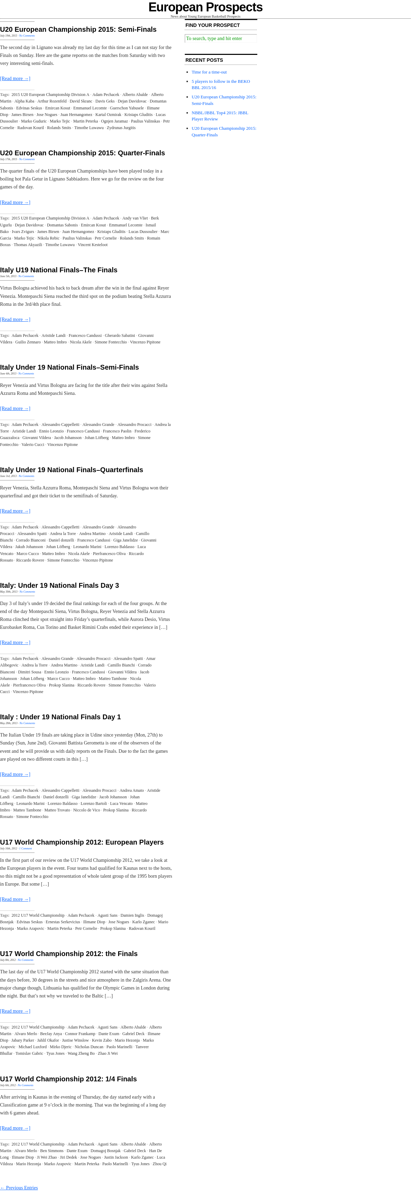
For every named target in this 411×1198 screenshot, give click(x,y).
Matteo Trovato (57, 810)
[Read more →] (15, 78)
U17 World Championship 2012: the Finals (69, 953)
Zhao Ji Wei (107, 1053)
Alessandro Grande (98, 424)
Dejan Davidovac (132, 101)
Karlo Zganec (143, 921)
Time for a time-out (209, 72)
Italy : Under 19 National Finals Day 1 (60, 717)
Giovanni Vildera (36, 437)
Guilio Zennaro (28, 342)
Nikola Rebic (49, 238)
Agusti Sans (107, 915)
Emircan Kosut (57, 108)
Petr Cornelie (106, 238)
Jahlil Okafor (48, 1040)
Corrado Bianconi (31, 540)
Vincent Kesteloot (92, 244)
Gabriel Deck (133, 1033)
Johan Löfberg (96, 437)
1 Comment (25, 848)
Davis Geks (105, 101)
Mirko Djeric (60, 1046)
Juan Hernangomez (76, 114)
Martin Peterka (85, 121)
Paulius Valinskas (145, 121)
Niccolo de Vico (86, 810)
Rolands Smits (59, 127)
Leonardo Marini (87, 546)
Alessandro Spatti (32, 533)
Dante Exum (108, 1033)
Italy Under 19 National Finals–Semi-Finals (69, 367)
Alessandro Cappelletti (60, 424)
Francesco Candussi (85, 335)
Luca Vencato (121, 803)
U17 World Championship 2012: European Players (82, 842)
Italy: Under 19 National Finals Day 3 (59, 585)
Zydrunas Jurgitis (121, 127)
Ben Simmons (52, 1150)
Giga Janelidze (125, 540)
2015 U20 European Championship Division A (50, 94)
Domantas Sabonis (62, 225)
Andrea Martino (92, 533)
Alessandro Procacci (134, 424)
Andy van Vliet (135, 218)
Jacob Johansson (68, 437)
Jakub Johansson (29, 546)
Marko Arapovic (30, 928)
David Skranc (81, 101)
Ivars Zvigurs (23, 231)
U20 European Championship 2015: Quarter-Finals (82, 153)
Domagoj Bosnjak (105, 1150)
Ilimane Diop (94, 921)
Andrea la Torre (63, 533)
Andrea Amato (132, 790)
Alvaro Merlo (26, 1033)
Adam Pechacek (106, 94)
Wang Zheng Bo (81, 1053)
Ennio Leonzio (51, 431)
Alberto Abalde (135, 94)
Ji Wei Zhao (47, 1157)
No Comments (27, 35)
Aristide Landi (53, 335)
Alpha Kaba (25, 101)
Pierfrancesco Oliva (109, 553)
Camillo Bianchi (121, 665)
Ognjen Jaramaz (114, 121)
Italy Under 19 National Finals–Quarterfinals (71, 470)
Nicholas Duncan (89, 1046)
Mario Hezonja (127, 1040)
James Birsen (22, 114)
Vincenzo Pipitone (145, 342)
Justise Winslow (75, 1040)
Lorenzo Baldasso (119, 546)
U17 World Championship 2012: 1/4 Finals (68, 1079)
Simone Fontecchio (111, 342)
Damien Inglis (132, 915)
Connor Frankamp (80, 1033)
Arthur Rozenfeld (51, 101)
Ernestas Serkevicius (63, 921)
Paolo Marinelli (119, 1046)
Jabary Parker (22, 1040)
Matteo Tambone (113, 678)
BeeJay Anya (51, 1033)
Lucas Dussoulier (142, 231)
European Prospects (206, 7)
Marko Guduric (34, 121)
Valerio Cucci (32, 444)
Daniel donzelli (61, 540)
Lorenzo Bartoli (93, 803)
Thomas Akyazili (28, 244)
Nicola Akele (81, 342)
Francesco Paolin (117, 431)
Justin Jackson (116, 1157)
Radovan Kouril (30, 127)
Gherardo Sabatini (120, 335)
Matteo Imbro (55, 342)
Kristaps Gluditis (138, 114)
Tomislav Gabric (29, 1053)
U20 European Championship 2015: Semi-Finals (78, 29)
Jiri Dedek (68, 1157)
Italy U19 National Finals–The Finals (58, 270)
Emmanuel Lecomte (90, 108)
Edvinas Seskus (29, 108)
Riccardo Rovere (30, 560)
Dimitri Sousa (29, 672)
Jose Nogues (47, 114)
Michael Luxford (33, 1046)
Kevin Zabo (102, 1040)
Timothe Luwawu (89, 127)
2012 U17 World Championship (38, 915)
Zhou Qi (159, 1163)
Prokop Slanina (62, 685)
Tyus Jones (55, 1053)
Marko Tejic (60, 121)
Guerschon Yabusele (127, 108)
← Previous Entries (19, 1187)
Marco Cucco (28, 553)
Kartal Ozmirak (108, 114)
